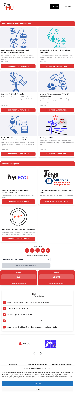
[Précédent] (34, 353)
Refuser (37, 389)
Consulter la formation (18, 66)
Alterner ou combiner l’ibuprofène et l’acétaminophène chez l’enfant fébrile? (32, 327)
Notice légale (13, 364)
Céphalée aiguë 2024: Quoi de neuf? (19, 315)
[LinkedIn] (32, 250)
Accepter (37, 384)
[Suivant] (41, 353)
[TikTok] (37, 250)
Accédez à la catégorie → (26, 265)
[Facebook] (27, 250)
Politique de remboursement (62, 364)
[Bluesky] (43, 250)
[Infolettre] (48, 250)
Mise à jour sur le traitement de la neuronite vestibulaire (25, 321)
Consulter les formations (18, 201)
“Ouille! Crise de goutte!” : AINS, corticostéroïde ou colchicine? (28, 302)
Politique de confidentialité (37, 364)
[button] (72, 368)
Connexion (54, 6)
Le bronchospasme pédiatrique (17, 308)
